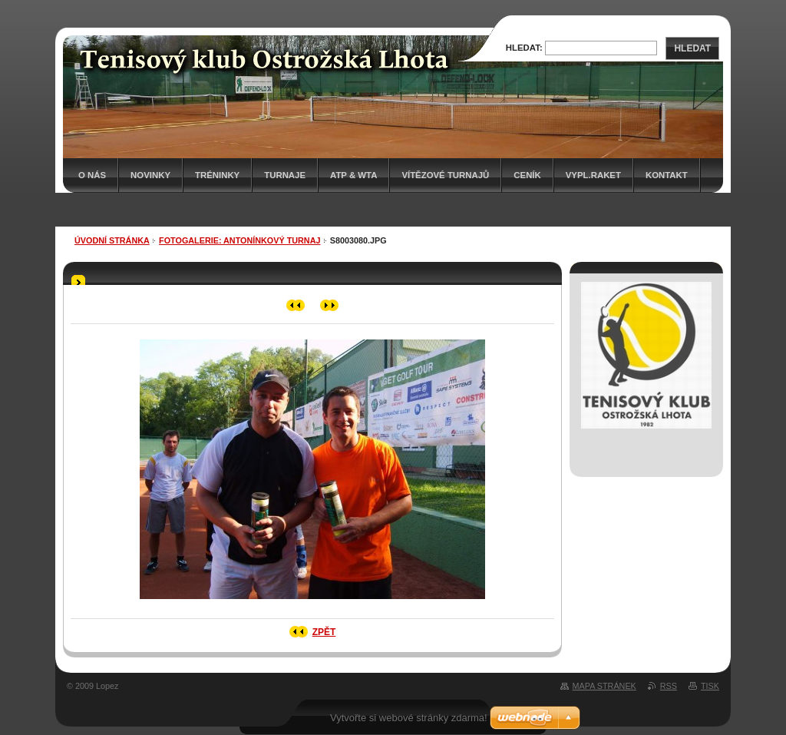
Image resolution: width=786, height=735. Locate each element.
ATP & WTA (353, 175)
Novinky (150, 175)
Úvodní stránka (112, 240)
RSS (668, 685)
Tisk (710, 685)
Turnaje (284, 175)
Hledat (692, 48)
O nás (92, 175)
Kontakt (667, 175)
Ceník (527, 175)
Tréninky (217, 175)
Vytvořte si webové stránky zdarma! (408, 717)
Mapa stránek (604, 685)
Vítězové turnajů (445, 175)
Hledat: (524, 47)
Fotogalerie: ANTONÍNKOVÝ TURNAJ (239, 240)
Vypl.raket (593, 175)
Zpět (324, 632)
